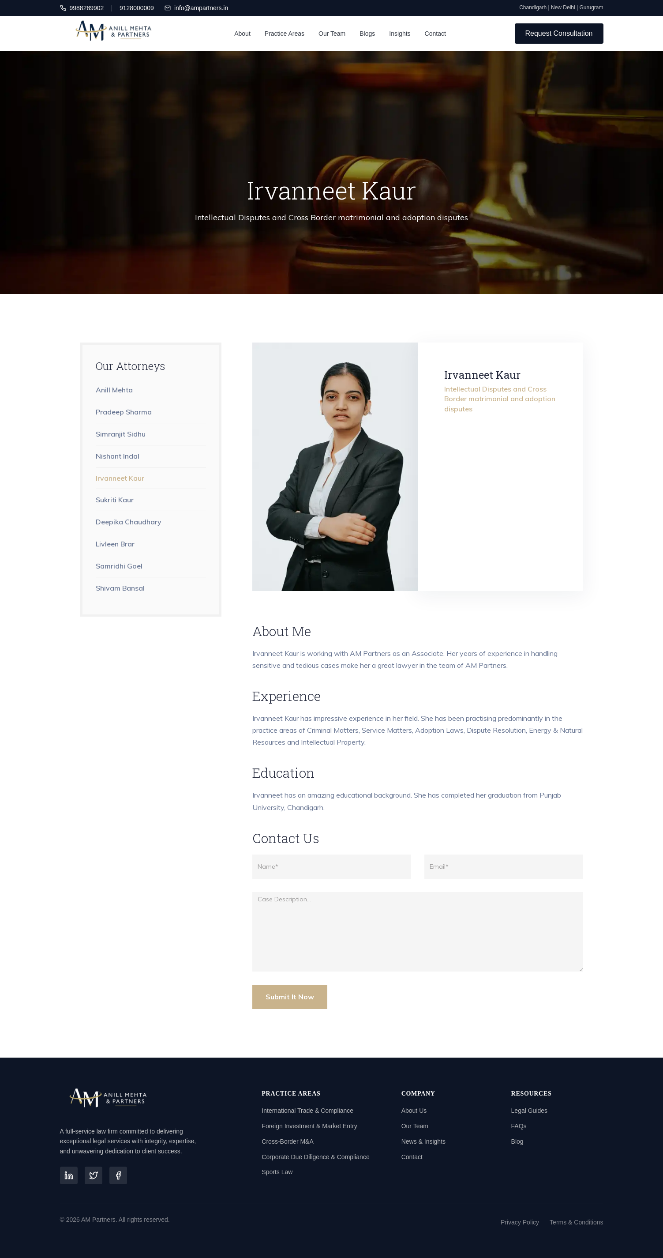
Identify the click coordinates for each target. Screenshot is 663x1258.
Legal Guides (529, 1110)
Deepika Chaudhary (128, 521)
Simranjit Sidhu (121, 433)
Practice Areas (284, 33)
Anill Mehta (114, 389)
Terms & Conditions (576, 1222)
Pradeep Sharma (124, 411)
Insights (399, 33)
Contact (435, 33)
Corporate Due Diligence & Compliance (315, 1156)
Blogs (367, 33)
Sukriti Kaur (115, 499)
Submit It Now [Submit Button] (290, 996)
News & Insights (423, 1141)
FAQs (519, 1126)
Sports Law (277, 1171)
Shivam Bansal (120, 588)
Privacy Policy (520, 1222)
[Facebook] (118, 1175)
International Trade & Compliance (307, 1110)
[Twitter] (93, 1175)
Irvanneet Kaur (120, 478)
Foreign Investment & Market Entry (309, 1126)
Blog (517, 1141)
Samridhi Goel (119, 565)
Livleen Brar (115, 543)
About (242, 33)
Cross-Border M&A (287, 1141)
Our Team (331, 33)
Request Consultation (559, 33)
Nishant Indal (117, 456)
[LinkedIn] (69, 1175)
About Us (414, 1110)
